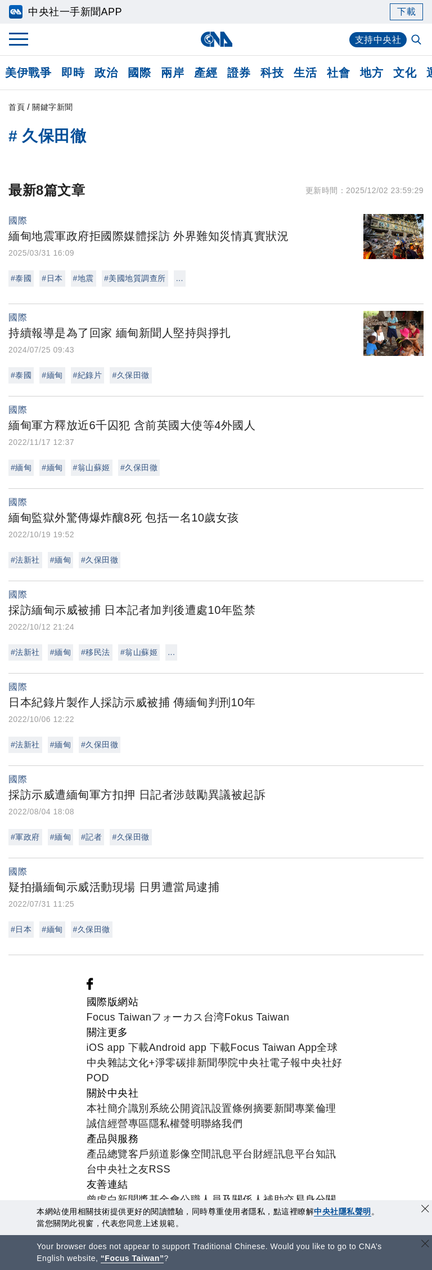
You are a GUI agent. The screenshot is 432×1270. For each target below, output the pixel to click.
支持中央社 (378, 39)
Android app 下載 (190, 1047)
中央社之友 (123, 1169)
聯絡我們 (221, 1123)
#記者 (91, 836)
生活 (305, 72)
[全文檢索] (417, 40)
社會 (338, 72)
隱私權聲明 (175, 1123)
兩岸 (172, 72)
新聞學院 (217, 1062)
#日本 (52, 278)
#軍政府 (25, 836)
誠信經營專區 (118, 1123)
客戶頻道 (149, 1154)
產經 (205, 72)
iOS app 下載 (118, 1047)
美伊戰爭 (28, 72)
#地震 (83, 278)
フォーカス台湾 (187, 1017)
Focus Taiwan (119, 1017)
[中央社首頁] (216, 39)
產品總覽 (107, 1154)
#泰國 (21, 278)
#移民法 (95, 652)
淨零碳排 (176, 1062)
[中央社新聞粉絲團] (90, 986)
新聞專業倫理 (305, 1108)
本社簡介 (107, 1108)
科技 (272, 72)
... (179, 278)
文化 (404, 72)
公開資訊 (191, 1108)
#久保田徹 (130, 375)
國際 (139, 72)
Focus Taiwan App (274, 1047)
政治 (106, 72)
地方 (371, 72)
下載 (406, 11)
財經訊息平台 (284, 1154)
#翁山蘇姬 (91, 467)
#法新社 (25, 559)
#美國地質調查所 (135, 278)
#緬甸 (52, 375)
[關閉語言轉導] (425, 1245)
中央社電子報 (269, 1062)
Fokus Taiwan (257, 1017)
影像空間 (191, 1154)
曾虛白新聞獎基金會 (134, 1199)
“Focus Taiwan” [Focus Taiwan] (132, 1258)
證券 (238, 72)
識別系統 (149, 1108)
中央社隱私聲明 (342, 1211)
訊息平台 (232, 1154)
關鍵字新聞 (52, 107)
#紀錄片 (87, 375)
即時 (72, 72)
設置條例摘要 (243, 1108)
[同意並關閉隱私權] (425, 1210)
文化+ (141, 1062)
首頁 (16, 107)
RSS (160, 1169)
